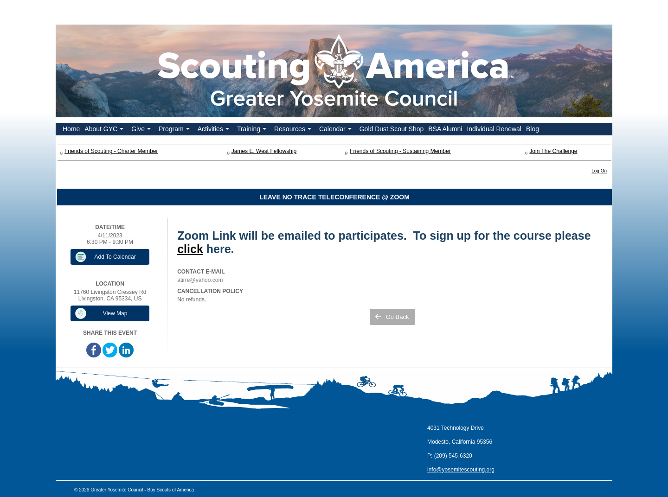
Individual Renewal (494, 129)
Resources (293, 130)
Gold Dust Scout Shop (392, 129)
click (190, 248)
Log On (599, 170)
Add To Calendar (115, 257)
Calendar (336, 130)
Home (71, 129)
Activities (214, 130)
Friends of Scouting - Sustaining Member (400, 151)
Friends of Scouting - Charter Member (111, 151)
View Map (115, 313)
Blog (532, 129)
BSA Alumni (445, 129)
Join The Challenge (553, 151)
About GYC (104, 130)
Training (252, 130)
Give (142, 130)
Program (175, 130)
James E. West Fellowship (264, 151)
